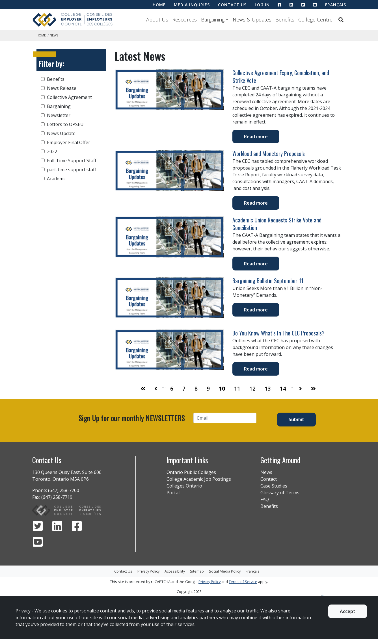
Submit (296, 419)
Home (41, 35)
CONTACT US (232, 4)
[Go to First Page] (143, 388)
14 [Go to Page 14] (283, 388)
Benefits (284, 19)
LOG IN (262, 4)
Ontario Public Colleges (191, 472)
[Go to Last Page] (313, 388)
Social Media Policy (225, 571)
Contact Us (123, 571)
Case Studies (273, 486)
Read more (256, 136)
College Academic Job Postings (199, 479)
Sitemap (197, 571)
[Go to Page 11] (300, 388)
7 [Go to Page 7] (183, 388)
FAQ (264, 499)
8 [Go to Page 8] (196, 388)
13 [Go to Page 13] (268, 388)
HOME (159, 4)
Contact (268, 479)
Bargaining (212, 19)
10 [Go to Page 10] (222, 388)
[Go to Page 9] (156, 388)
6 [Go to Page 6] (171, 388)
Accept (347, 611)
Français (335, 4)
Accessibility (175, 571)
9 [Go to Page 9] (208, 388)
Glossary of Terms (279, 492)
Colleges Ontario (184, 486)
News (266, 472)
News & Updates (252, 19)
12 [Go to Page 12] (252, 388)
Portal (173, 492)
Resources (184, 19)
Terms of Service (243, 581)
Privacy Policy (148, 571)
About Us (157, 19)
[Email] (225, 418)
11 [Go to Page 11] (237, 388)
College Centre (315, 19)
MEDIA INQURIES (192, 4)
